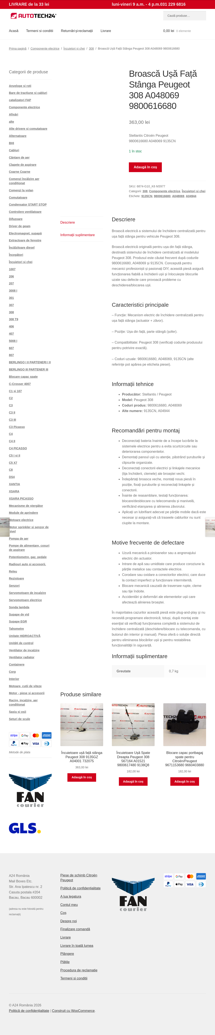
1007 (12, 269)
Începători (16, 254)
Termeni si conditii (39, 31)
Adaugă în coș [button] (82, 777)
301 (11, 297)
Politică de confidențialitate (80, 888)
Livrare (106, 31)
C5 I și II (14, 455)
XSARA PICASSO (21, 498)
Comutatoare (18, 197)
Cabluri (14, 150)
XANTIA (14, 484)
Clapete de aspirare (22, 164)
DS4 (12, 477)
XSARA (14, 491)
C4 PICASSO (18, 448)
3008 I (13, 290)
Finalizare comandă (75, 929)
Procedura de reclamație (78, 970)
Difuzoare (16, 219)
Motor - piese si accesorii (26, 693)
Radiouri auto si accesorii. (27, 564)
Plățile (65, 962)
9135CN (146, 196)
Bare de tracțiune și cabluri (28, 93)
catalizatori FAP (20, 100)
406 (11, 326)
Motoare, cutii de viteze (25, 686)
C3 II (12, 412)
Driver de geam (19, 226)
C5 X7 (13, 462)
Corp (12, 671)
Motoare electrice (21, 520)
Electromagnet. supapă (25, 233)
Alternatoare (17, 136)
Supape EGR (18, 621)
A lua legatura (70, 896)
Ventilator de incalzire (24, 650)
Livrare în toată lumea (76, 945)
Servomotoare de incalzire (27, 593)
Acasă (13, 31)
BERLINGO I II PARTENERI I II (30, 362)
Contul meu (69, 905)
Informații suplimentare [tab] (77, 235)
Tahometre (16, 628)
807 (11, 355)
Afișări (13, 114)
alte (11, 121)
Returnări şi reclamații (77, 31)
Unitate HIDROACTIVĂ (25, 636)
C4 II (12, 441)
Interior (14, 679)
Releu (13, 571)
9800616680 (162, 196)
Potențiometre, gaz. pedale (28, 557)
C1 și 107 (15, 391)
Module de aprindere (23, 512)
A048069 (178, 196)
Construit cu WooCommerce (73, 1011)
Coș (63, 913)
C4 (11, 434)
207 (11, 283)
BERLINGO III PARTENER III (28, 369)
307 (11, 305)
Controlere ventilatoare (25, 211)
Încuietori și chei (74, 48)
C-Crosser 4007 (20, 384)
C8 (11, 469)
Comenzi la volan (21, 190)
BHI (11, 143)
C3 (11, 405)
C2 (11, 398)
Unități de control (21, 643)
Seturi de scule (19, 719)
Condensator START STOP (28, 204)
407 (11, 333)
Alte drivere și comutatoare (28, 128)
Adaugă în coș (145, 167)
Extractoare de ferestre (25, 240)
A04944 (191, 196)
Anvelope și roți (20, 86)
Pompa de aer (18, 538)
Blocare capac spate (23, 376)
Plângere (67, 954)
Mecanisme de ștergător (26, 505)
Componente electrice (44, 48)
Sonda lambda (19, 607)
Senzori (14, 585)
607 (11, 348)
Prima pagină (18, 48)
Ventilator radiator (21, 657)
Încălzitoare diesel (22, 247)
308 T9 (13, 319)
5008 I (13, 341)
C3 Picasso (17, 427)
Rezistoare (16, 578)
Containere (16, 664)
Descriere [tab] (67, 222)
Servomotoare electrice (25, 600)
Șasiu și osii (17, 711)
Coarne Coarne (19, 171)
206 (11, 276)
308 (91, 48)
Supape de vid (19, 614)
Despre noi (68, 921)
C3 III (12, 419)
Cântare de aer (19, 157)
